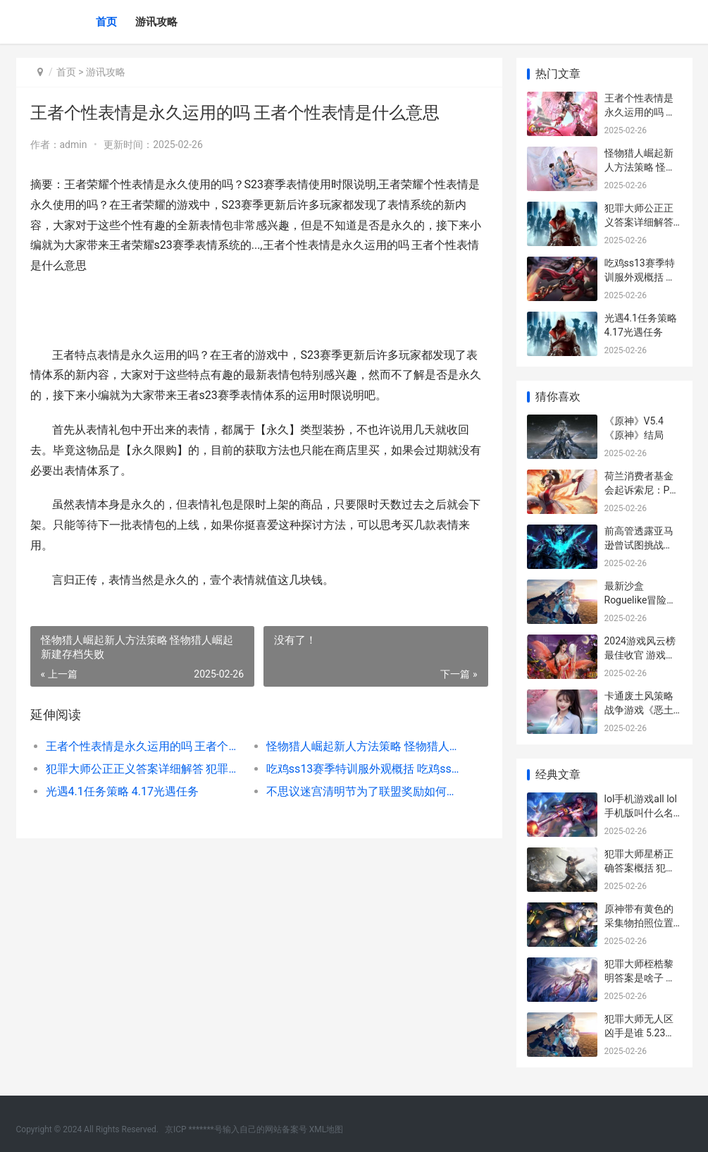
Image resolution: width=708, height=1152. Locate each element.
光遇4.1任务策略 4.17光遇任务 (122, 791)
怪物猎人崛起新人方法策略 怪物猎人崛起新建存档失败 (365, 746)
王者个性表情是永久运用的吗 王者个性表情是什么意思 (145, 746)
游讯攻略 (156, 22)
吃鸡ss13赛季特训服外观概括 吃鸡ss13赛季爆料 (365, 769)
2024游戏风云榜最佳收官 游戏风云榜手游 (640, 654)
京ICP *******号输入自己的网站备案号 (236, 1129)
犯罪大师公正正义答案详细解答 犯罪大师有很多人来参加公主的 (145, 769)
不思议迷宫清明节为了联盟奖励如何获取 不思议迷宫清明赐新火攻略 (365, 791)
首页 (106, 22)
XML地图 (326, 1129)
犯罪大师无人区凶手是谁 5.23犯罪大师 (640, 1032)
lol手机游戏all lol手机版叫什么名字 (640, 812)
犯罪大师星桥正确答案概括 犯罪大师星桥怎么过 (640, 867)
